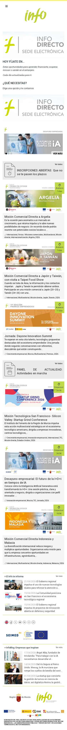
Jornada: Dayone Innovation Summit (28, 336)
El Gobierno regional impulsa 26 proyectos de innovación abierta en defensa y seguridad (42, 608)
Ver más (59, 576)
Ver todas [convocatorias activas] (59, 164)
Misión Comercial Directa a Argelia (27, 216)
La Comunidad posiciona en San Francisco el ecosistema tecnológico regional (42, 596)
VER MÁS (58, 153)
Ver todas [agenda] (59, 363)
